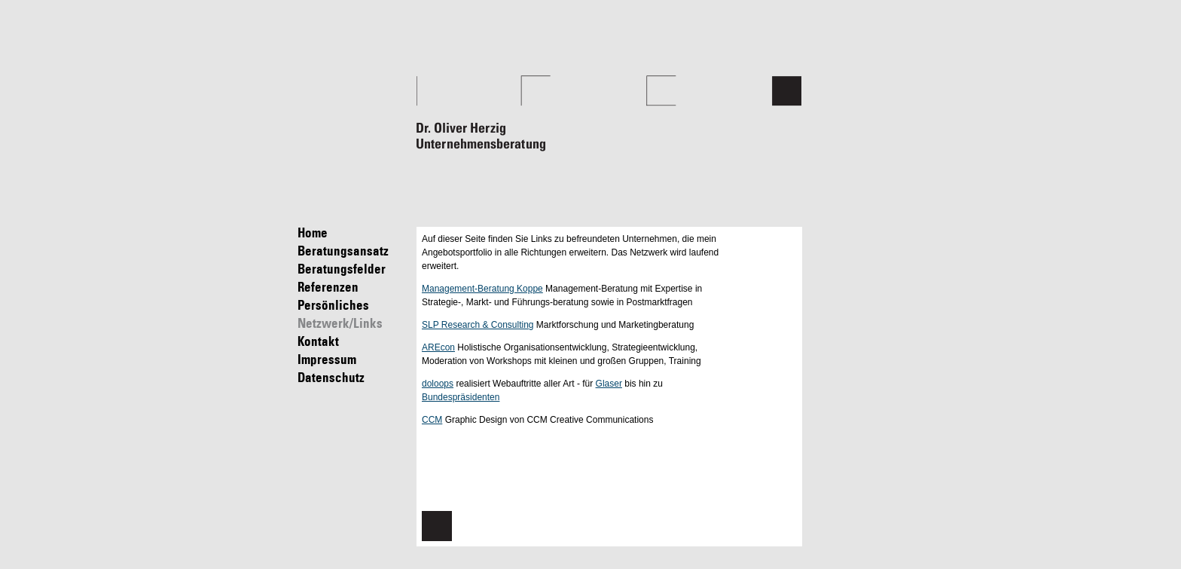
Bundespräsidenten (460, 397)
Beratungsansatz (354, 251)
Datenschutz (354, 378)
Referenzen (354, 287)
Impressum (354, 359)
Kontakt (354, 341)
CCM (432, 420)
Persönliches (354, 305)
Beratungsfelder (354, 269)
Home (354, 233)
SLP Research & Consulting (478, 325)
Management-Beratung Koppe (482, 288)
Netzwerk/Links (354, 323)
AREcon (438, 347)
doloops (437, 383)
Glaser (609, 383)
